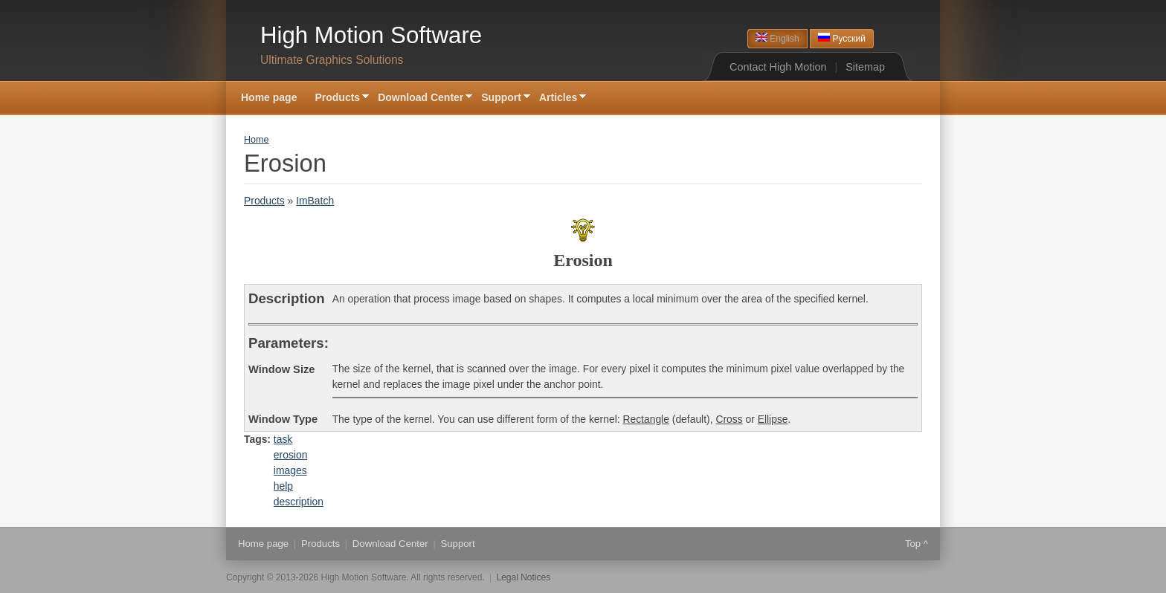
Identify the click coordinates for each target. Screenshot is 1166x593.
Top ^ (916, 543)
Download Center (420, 98)
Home (256, 140)
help (283, 486)
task (283, 439)
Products (337, 98)
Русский (842, 38)
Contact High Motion (777, 67)
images (290, 470)
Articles (558, 98)
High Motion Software (371, 35)
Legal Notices (524, 577)
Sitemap (865, 67)
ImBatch (315, 201)
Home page (269, 97)
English (777, 38)
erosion (291, 455)
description (298, 502)
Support (501, 98)
